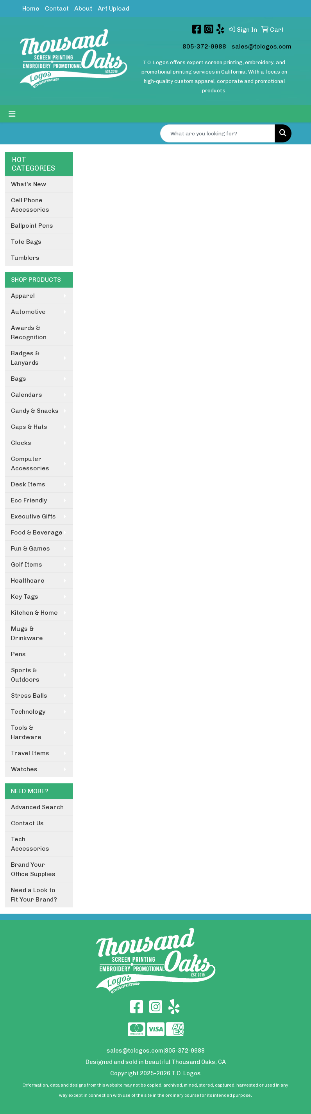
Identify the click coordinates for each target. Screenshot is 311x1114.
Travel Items (30, 753)
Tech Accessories (30, 843)
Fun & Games (30, 548)
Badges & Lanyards (25, 357)
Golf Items (26, 564)
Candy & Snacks (35, 410)
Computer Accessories (30, 463)
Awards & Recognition (28, 332)
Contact (57, 8)
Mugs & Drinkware (27, 633)
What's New (28, 184)
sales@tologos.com (261, 46)
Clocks (21, 442)
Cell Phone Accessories (30, 204)
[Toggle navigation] (12, 113)
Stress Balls (29, 695)
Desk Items (28, 484)
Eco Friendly (29, 500)
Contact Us (27, 823)
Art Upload (113, 8)
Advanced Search (37, 807)
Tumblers (25, 257)
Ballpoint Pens (32, 225)
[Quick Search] (217, 133)
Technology (28, 711)
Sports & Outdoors (25, 674)
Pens (18, 654)
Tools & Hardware (26, 732)
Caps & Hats (29, 426)
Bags (18, 378)
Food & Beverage (37, 532)
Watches (24, 769)
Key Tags (24, 596)
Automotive (28, 311)
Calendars (26, 394)
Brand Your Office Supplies (33, 869)
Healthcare (28, 580)
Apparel (23, 295)
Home (30, 8)
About (83, 8)
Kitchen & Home (34, 612)
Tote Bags (26, 241)
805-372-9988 (204, 46)
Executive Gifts (33, 516)
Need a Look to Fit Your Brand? (34, 894)
